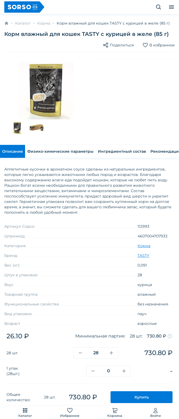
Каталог (25, 412)
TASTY (143, 255)
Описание (12, 151)
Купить (142, 397)
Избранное (70, 412)
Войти (155, 412)
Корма (43, 23)
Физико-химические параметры (60, 151)
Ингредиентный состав (122, 151)
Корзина (114, 412)
